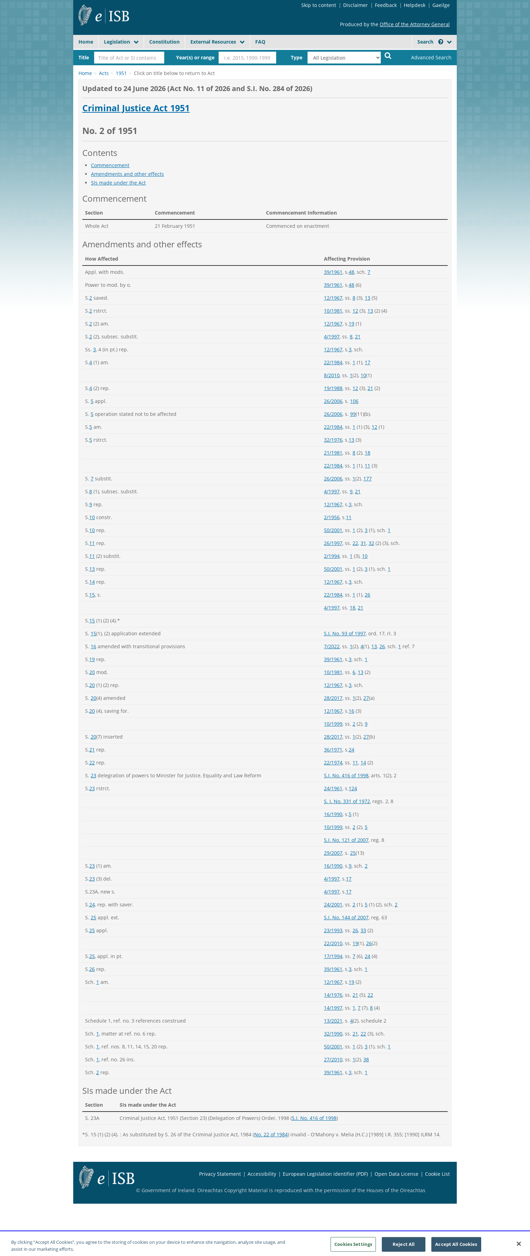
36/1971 (333, 749)
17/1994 (333, 956)
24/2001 (333, 904)
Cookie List (437, 1174)
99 (353, 414)
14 (92, 581)
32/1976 (333, 439)
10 (363, 375)
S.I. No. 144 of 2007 (346, 917)
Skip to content (318, 5)
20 (92, 672)
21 (358, 336)
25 (353, 853)
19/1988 (333, 388)
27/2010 (333, 1059)
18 (367, 452)
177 (367, 478)
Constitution (164, 41)
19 (351, 323)
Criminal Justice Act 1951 (136, 108)
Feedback (386, 5)
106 (354, 401)
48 (351, 272)
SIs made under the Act (118, 182)
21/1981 (333, 452)
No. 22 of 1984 (271, 1134)
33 (363, 930)
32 (371, 543)
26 (367, 594)
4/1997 (332, 336)
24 (351, 749)
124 (353, 788)
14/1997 (333, 1007)
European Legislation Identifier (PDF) (325, 1174)
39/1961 (333, 272)
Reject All (404, 1248)
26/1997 (333, 543)
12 (355, 310)
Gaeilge (441, 5)
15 (92, 594)
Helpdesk (414, 5)
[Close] (519, 1247)
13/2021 (333, 1020)
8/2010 (332, 375)
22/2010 (333, 943)
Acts (104, 73)
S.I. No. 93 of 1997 (345, 633)
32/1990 (333, 1033)
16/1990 (333, 814)
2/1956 (332, 517)
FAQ (260, 41)
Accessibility (262, 1174)
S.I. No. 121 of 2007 (346, 840)
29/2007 (333, 853)
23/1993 (333, 930)
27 (366, 698)
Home (85, 41)
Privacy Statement (220, 1174)
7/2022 (332, 646)
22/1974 (333, 762)
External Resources (213, 41)
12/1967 (333, 297)
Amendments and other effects (127, 174)
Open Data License (396, 1174)
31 (363, 543)
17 (367, 362)
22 (355, 543)
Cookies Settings (353, 1248)
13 (367, 297)
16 (93, 646)
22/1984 (333, 362)
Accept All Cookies (456, 1248)
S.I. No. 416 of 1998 (346, 775)
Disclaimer (355, 5)
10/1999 (333, 723)
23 (93, 775)
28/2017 (333, 698)
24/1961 (333, 788)
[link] (425, 57)
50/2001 (333, 530)
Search (430, 41)
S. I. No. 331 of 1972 (347, 801)
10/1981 (333, 310)
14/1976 (333, 995)
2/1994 (332, 556)
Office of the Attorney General (415, 24)
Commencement (110, 165)
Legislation (117, 41)
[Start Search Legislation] (388, 55)
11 (367, 465)
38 (366, 1059)
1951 (121, 73)
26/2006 (333, 401)
